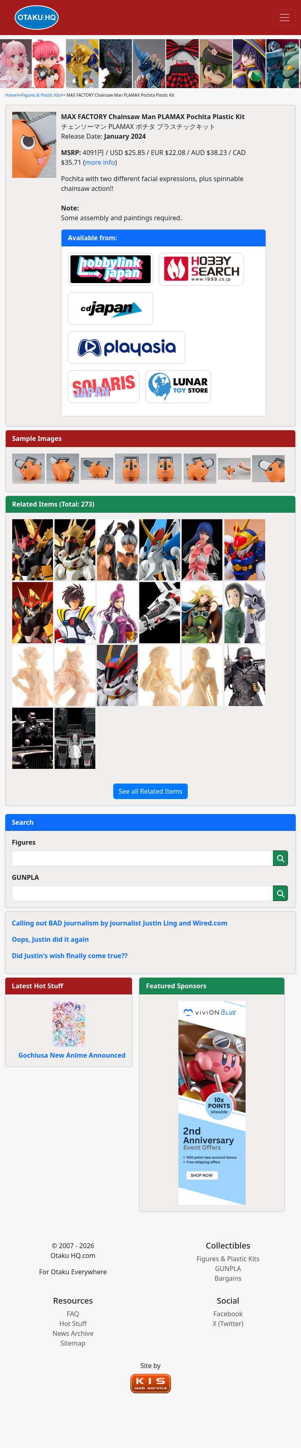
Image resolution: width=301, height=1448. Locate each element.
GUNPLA (25, 877)
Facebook (228, 1313)
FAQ (73, 1313)
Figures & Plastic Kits (41, 95)
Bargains (228, 1278)
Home (11, 95)
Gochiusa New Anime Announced (71, 1055)
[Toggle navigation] (284, 17)
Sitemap (73, 1343)
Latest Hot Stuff (37, 985)
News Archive (73, 1333)
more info (100, 162)
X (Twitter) (228, 1323)
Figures (24, 842)
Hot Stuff (73, 1323)
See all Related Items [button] (150, 791)
